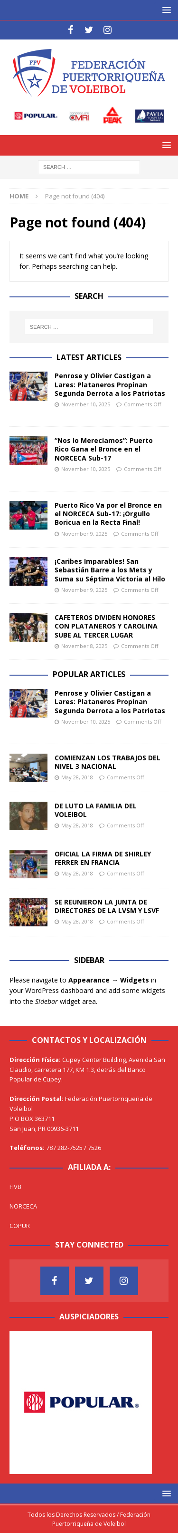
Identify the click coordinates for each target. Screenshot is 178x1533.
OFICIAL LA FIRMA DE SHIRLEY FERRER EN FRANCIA (103, 858)
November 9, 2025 (84, 533)
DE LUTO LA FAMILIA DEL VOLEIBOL (96, 810)
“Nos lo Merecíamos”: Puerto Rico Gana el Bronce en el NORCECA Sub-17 (104, 449)
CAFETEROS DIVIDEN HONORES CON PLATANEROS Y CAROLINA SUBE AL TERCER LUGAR (106, 626)
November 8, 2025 (84, 645)
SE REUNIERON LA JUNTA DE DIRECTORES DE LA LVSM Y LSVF (107, 906)
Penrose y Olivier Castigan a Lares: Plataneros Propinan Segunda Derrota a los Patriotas (110, 384)
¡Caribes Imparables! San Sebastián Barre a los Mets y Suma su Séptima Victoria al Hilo (110, 570)
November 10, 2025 (85, 404)
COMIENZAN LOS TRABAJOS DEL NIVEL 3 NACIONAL (107, 762)
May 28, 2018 (77, 777)
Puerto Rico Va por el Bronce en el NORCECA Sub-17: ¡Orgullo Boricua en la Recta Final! (108, 514)
